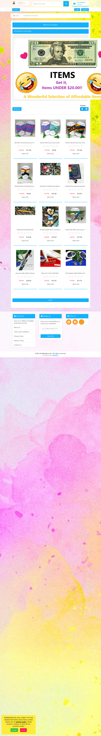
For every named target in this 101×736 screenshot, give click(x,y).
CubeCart (55, 355)
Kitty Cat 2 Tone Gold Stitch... (50, 273)
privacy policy (21, 722)
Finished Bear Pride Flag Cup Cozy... (26, 186)
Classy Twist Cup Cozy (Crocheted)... (51, 143)
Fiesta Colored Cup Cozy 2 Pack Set (76, 143)
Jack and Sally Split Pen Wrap (25, 273)
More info (25, 154)
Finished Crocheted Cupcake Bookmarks (51, 186)
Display (83, 106)
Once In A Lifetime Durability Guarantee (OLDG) (24, 322)
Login (77, 10)
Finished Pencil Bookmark (25, 230)
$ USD (16, 10)
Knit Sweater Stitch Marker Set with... (76, 273)
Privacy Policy (18, 336)
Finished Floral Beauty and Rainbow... (76, 186)
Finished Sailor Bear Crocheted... (50, 230)
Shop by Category (50, 25)
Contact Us (18, 345)
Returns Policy (19, 341)
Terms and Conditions (21, 332)
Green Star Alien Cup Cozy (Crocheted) (76, 230)
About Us (17, 327)
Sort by (17, 109)
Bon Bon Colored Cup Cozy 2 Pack (25, 143)
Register (85, 10)
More (50, 300)
